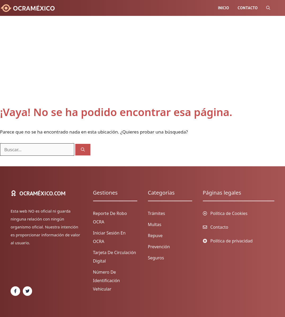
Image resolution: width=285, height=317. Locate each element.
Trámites (156, 213)
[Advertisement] (137, 66)
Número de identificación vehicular (106, 280)
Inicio (223, 7)
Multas (154, 224)
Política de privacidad (231, 241)
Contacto (248, 7)
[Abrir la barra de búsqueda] (268, 8)
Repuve (155, 235)
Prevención (159, 247)
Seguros (156, 258)
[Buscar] (82, 150)
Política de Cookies (228, 213)
